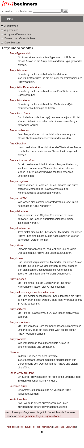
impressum (47, 427)
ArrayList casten (19, 70)
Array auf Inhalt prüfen (22, 160)
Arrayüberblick (18, 143)
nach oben (12, 427)
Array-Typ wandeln (20, 53)
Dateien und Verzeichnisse (18, 38)
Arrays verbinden (19, 130)
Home (9, 19)
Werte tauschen (19, 399)
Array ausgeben (19, 181)
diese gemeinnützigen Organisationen (39, 416)
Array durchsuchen (20, 228)
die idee (36, 427)
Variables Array (18, 386)
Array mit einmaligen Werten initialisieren (33, 292)
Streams (14, 352)
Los (65, 11)
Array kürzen (17, 258)
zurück (28, 427)
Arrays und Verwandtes (16, 34)
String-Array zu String (22, 373)
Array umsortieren (20, 322)
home (20, 427)
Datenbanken (10, 42)
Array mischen (18, 279)
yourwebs (70, 427)
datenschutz (58, 427)
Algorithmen (9, 25)
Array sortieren (18, 309)
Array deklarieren (19, 211)
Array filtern (16, 245)
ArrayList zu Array (20, 113)
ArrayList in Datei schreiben (25, 87)
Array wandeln (18, 339)
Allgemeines (9, 29)
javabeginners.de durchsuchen (17, 11)
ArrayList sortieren (20, 100)
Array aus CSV (18, 198)
